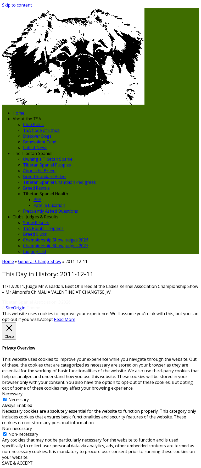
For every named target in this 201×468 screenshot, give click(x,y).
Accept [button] (46, 319)
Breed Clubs (35, 234)
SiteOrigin (15, 308)
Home (18, 113)
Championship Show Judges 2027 (55, 246)
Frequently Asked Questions (50, 211)
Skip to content (17, 5)
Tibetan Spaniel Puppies (47, 165)
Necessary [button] (12, 394)
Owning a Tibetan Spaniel (48, 159)
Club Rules (33, 124)
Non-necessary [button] (17, 428)
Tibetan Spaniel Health (45, 194)
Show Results (36, 222)
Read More (64, 319)
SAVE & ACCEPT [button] (17, 463)
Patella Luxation (49, 205)
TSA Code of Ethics (41, 130)
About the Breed (39, 171)
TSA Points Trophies (43, 228)
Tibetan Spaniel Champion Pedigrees (59, 182)
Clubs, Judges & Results (35, 217)
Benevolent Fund (39, 142)
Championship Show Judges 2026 (55, 240)
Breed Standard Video (44, 176)
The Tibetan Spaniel (32, 153)
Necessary (18, 399)
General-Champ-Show (39, 261)
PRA (37, 199)
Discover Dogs (37, 136)
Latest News (35, 147)
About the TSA (27, 119)
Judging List (34, 251)
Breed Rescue (36, 188)
